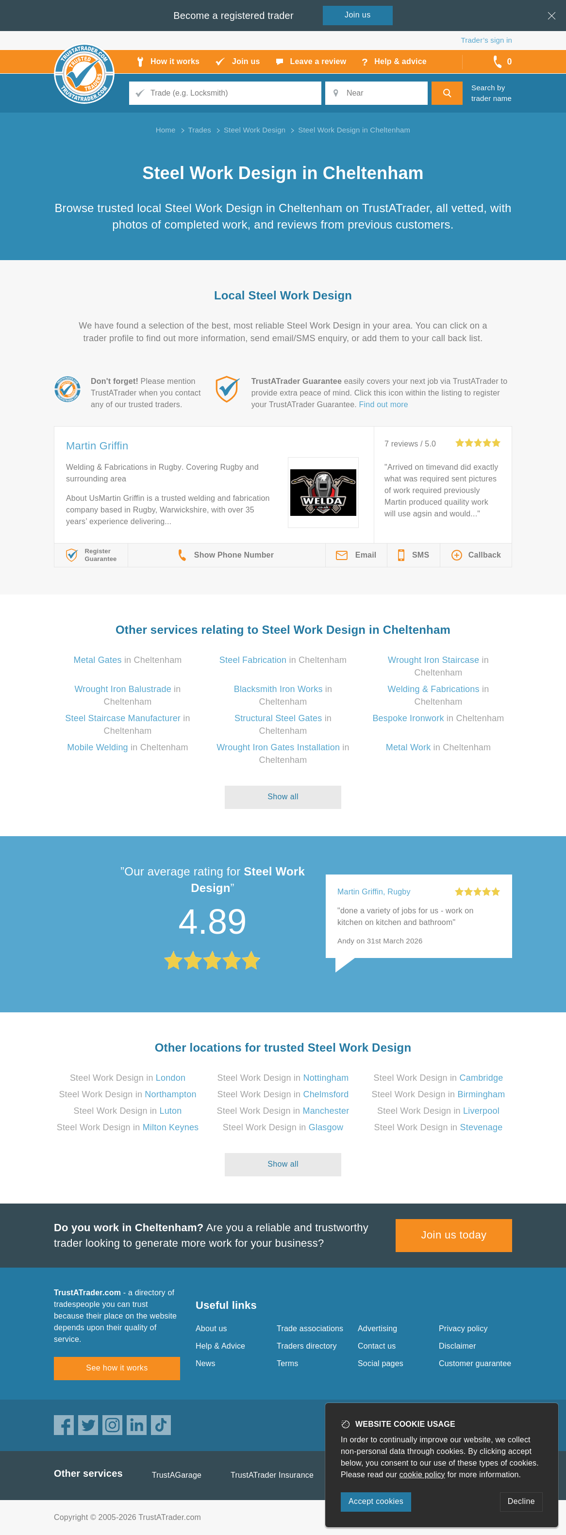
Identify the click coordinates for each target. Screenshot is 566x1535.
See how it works (117, 1368)
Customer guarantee (475, 1363)
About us (211, 1328)
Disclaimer (457, 1346)
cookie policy (422, 1474)
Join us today (454, 1235)
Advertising (377, 1328)
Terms (288, 1363)
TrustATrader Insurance (272, 1475)
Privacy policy (463, 1328)
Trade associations (310, 1328)
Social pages (380, 1363)
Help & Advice (220, 1346)
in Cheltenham (127, 660)
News (206, 1363)
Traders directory (307, 1346)
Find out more (383, 404)
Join (358, 15)
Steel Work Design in (127, 1078)
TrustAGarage (176, 1475)
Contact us (377, 1346)
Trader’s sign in (486, 40)
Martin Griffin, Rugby (374, 892)
